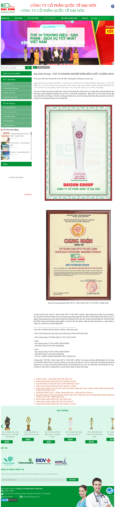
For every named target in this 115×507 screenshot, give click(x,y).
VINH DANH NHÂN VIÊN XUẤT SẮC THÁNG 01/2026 (56, 386)
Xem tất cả (28, 194)
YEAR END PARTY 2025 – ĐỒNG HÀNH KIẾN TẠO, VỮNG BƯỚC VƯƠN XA (64, 392)
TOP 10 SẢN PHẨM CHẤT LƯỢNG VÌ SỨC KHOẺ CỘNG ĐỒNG (95, 434)
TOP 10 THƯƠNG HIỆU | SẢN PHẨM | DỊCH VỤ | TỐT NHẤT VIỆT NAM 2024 (10, 434)
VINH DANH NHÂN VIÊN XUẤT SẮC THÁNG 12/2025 (56, 404)
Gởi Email (72, 480)
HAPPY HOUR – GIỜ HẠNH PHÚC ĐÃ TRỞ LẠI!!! (54, 379)
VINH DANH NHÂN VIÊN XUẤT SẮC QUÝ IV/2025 (54, 401)
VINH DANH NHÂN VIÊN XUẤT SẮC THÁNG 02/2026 (56, 381)
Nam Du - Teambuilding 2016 (19, 152)
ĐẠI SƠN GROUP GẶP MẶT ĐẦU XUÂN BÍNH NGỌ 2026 (57, 384)
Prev (2, 426)
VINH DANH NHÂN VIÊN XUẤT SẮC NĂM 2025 (54, 399)
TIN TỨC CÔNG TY (43, 67)
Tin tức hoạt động (9, 130)
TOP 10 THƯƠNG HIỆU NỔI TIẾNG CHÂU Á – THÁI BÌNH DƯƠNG (52, 434)
